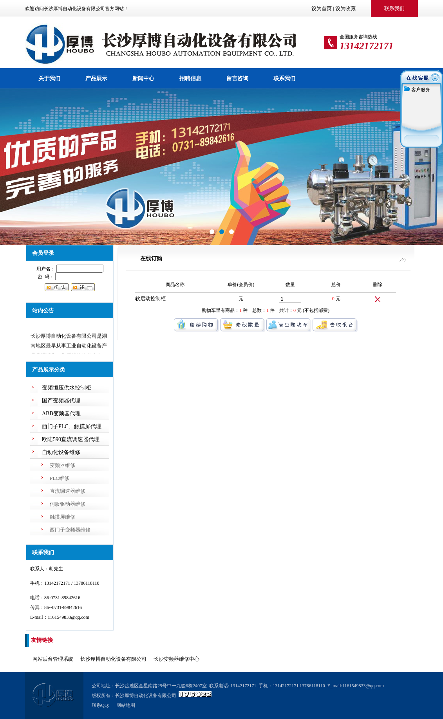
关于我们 (49, 78)
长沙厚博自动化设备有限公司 (113, 659)
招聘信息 (190, 78)
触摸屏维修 (62, 517)
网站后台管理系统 (53, 659)
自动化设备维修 (61, 452)
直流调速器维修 (67, 491)
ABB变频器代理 (61, 413)
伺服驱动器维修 (67, 504)
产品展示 (96, 78)
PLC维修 (59, 478)
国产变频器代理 (61, 401)
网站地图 (125, 705)
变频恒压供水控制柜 (66, 388)
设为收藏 (345, 8)
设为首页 (321, 8)
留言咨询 (237, 78)
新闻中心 (143, 78)
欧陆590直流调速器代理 (70, 439)
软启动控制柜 (150, 298)
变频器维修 (62, 465)
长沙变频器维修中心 (176, 659)
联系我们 (284, 78)
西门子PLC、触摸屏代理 (71, 426)
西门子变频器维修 (70, 530)
